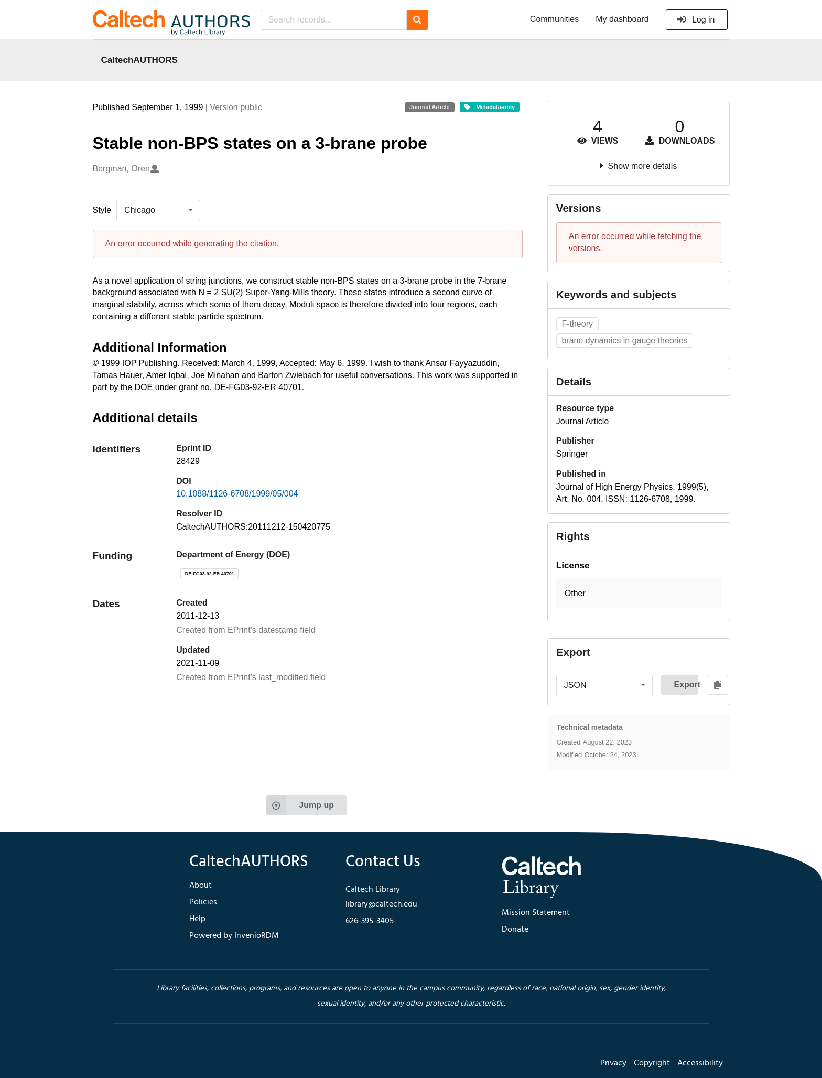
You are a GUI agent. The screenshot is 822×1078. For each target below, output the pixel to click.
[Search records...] (334, 20)
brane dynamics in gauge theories (624, 340)
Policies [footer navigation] (203, 902)
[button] (638, 593)
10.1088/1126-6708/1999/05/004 (237, 493)
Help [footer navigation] (197, 919)
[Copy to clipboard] (717, 685)
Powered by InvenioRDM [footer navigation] (234, 936)
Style (102, 210)
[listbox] (158, 210)
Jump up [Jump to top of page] (300, 805)
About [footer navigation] (200, 885)
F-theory (577, 323)
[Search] (417, 20)
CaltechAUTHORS (139, 60)
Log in (696, 19)
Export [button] (686, 684)
